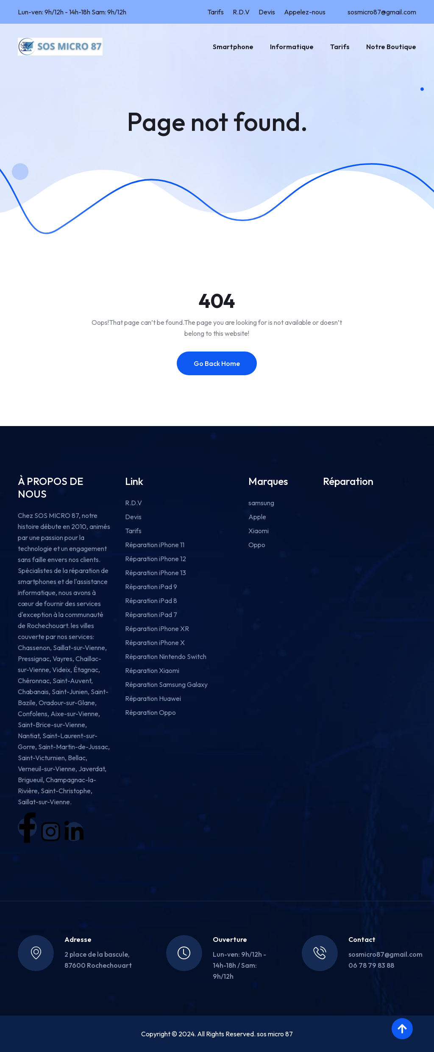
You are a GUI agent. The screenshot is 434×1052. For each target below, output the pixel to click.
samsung (261, 502)
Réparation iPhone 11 (154, 544)
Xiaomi (258, 530)
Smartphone (233, 46)
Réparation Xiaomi (152, 670)
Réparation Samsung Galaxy (166, 684)
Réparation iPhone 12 (155, 558)
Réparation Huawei (153, 698)
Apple (257, 516)
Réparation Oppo (150, 712)
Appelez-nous (305, 12)
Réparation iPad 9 (151, 586)
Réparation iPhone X (155, 642)
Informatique (292, 46)
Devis (267, 12)
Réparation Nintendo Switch (165, 656)
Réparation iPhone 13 (155, 572)
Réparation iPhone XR (157, 628)
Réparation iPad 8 (151, 600)
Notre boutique (391, 46)
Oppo (256, 544)
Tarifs (215, 12)
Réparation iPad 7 (151, 614)
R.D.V (241, 12)
